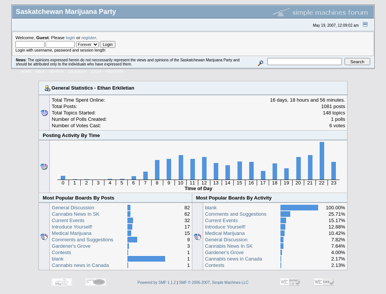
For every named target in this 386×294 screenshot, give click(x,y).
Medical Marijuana (72, 233)
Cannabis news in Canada (80, 265)
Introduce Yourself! (72, 227)
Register (114, 71)
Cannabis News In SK (75, 214)
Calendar (77, 71)
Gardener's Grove (71, 246)
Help (40, 71)
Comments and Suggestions (82, 239)
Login (96, 71)
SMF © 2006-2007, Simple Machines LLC (214, 282)
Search (56, 71)
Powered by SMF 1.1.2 (157, 282)
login (70, 37)
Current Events (68, 220)
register (88, 37)
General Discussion (73, 207)
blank (57, 259)
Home (26, 71)
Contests (61, 252)
